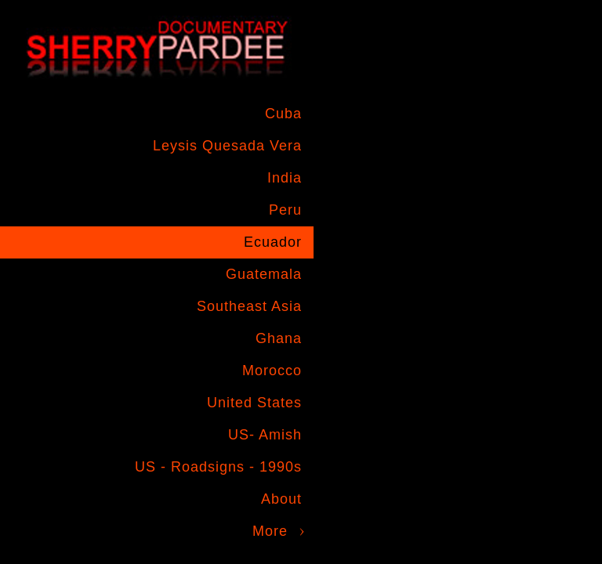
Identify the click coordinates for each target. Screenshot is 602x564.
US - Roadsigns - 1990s (218, 467)
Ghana (279, 338)
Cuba (283, 113)
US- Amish (265, 435)
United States (254, 402)
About (281, 499)
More (270, 531)
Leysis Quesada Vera (227, 146)
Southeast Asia (249, 306)
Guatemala (264, 274)
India (284, 178)
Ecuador (273, 242)
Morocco (272, 370)
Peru (285, 210)
